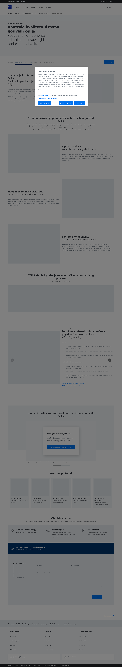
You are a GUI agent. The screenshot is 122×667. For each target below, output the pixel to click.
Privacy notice (44, 95)
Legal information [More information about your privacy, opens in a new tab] (52, 98)
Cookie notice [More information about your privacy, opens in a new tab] (42, 98)
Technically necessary (66, 103)
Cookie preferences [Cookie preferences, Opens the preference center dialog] (44, 103)
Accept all (80, 103)
